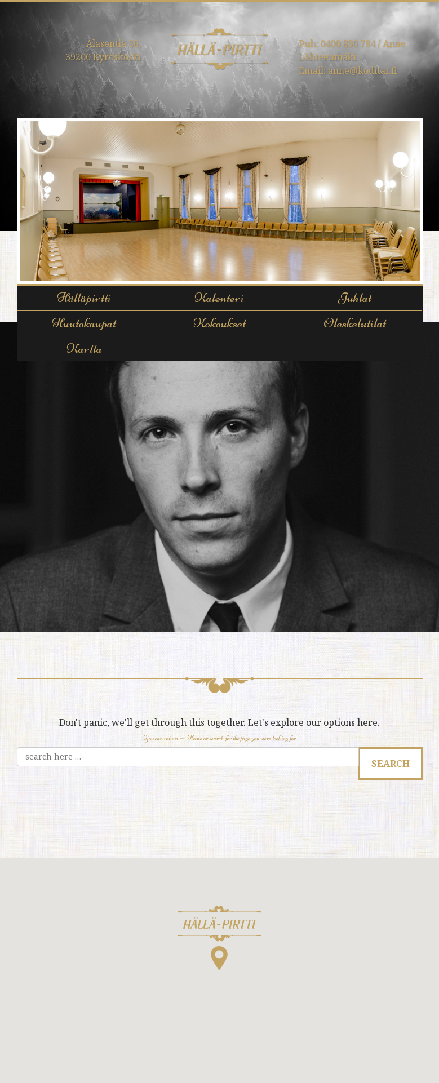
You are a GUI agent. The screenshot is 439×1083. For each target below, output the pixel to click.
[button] (219, 938)
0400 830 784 (347, 43)
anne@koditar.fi (362, 70)
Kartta (84, 348)
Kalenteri (219, 298)
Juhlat (354, 298)
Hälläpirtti (84, 298)
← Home (190, 738)
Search (390, 763)
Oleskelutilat (354, 323)
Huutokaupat (84, 323)
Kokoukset (219, 323)
